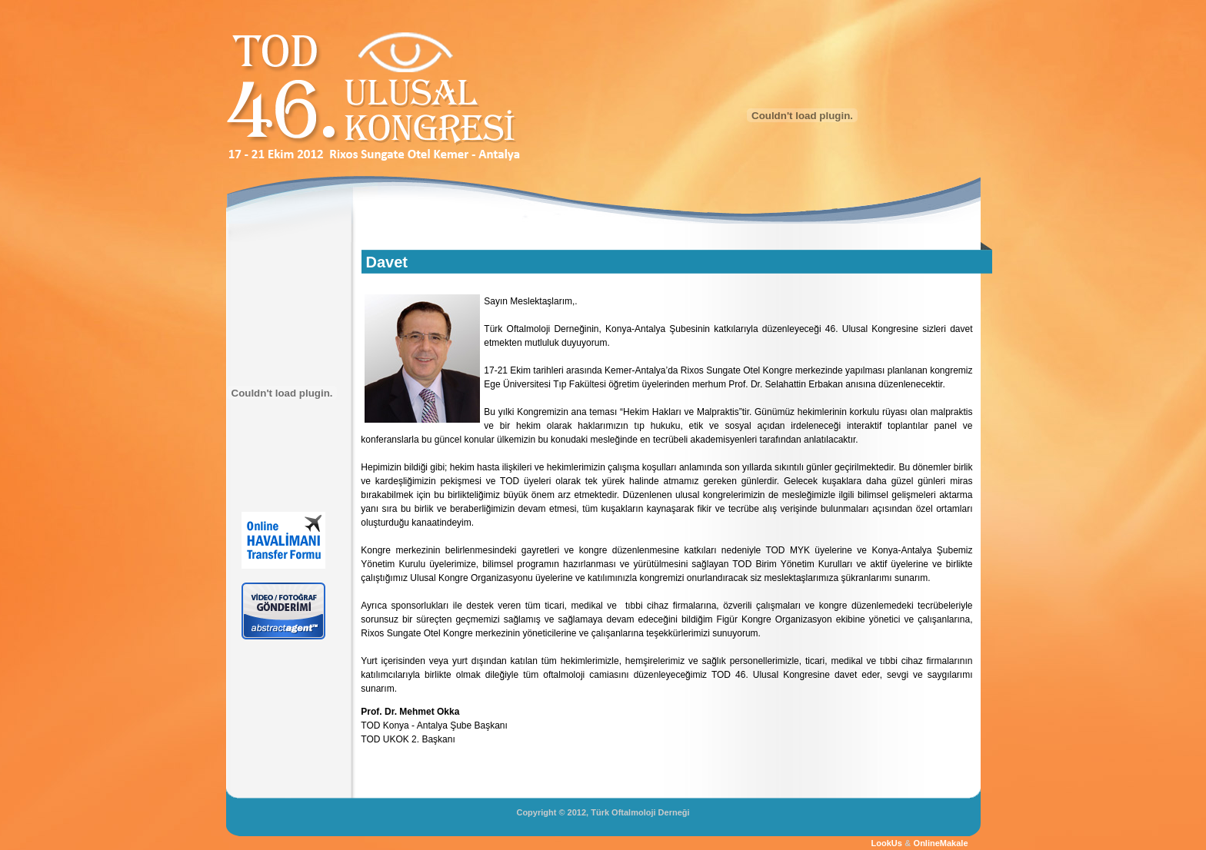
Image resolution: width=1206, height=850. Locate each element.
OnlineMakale (941, 843)
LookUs (886, 843)
